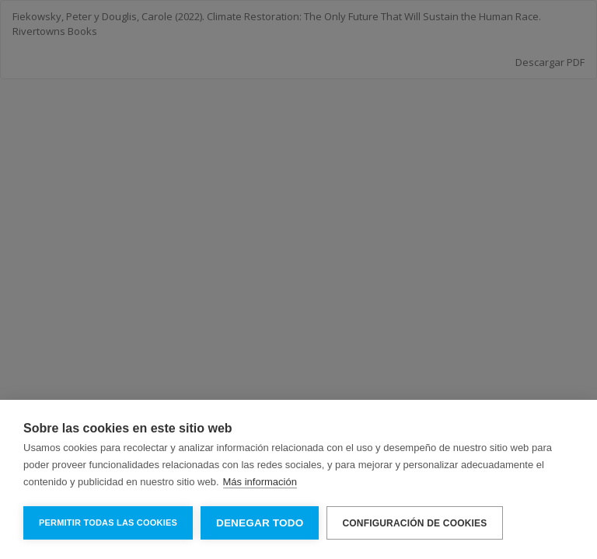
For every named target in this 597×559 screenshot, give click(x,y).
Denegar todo (259, 523)
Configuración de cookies (414, 523)
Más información (260, 482)
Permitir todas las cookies (108, 522)
